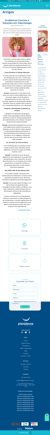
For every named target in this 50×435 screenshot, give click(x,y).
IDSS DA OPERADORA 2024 (25, 408)
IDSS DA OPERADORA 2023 (25, 406)
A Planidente (26, 346)
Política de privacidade (25, 394)
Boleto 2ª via (11, 1)
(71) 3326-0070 (22, 1)
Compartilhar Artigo (24, 210)
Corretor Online (26, 356)
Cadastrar (25, 306)
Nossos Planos (26, 343)
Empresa (25, 366)
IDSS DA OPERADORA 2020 (25, 400)
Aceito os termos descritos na (22, 301)
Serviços (25, 361)
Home (26, 340)
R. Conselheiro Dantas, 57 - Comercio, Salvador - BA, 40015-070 (25, 385)
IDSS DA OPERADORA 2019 (25, 398)
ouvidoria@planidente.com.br (25, 380)
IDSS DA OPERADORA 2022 (25, 404)
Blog (25, 351)
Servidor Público (26, 364)
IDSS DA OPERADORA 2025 (25, 410)
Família (26, 369)
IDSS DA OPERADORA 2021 (25, 402)
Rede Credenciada (25, 348)
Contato (25, 353)
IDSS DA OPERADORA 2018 (25, 396)
